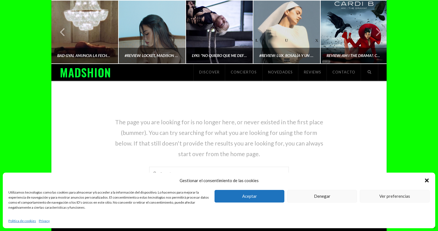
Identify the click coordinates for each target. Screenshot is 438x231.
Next (374, 32)
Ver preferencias (394, 196)
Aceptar (249, 196)
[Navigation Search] (369, 72)
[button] (427, 180)
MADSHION (85, 72)
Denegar (322, 196)
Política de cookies (22, 221)
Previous (63, 32)
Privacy (44, 221)
